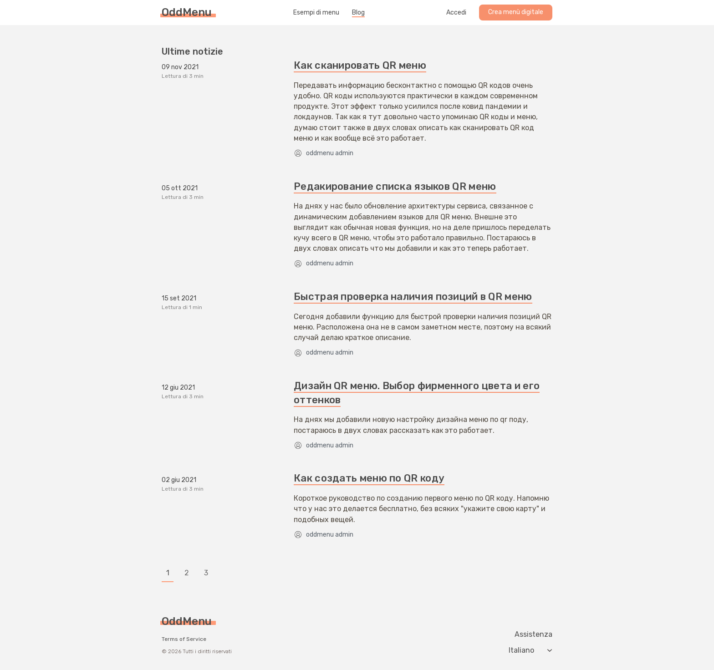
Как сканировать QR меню (360, 65)
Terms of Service (184, 639)
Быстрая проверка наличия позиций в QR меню (413, 296)
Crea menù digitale (515, 12)
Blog (358, 12)
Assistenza (533, 634)
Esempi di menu (316, 12)
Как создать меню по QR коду (369, 478)
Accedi (456, 12)
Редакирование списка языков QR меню (395, 186)
